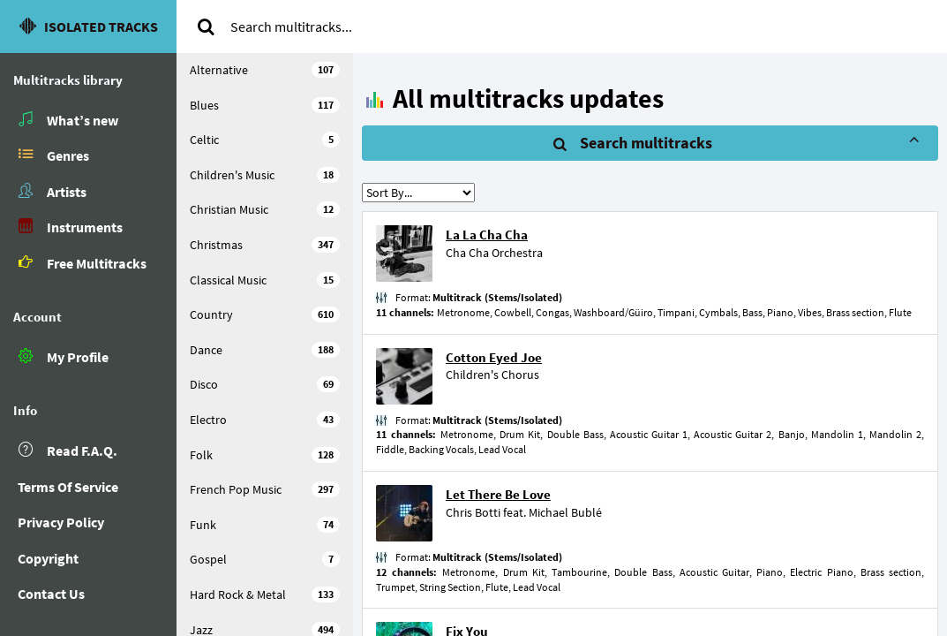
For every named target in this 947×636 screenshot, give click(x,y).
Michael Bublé (565, 512)
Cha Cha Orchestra (494, 253)
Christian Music (265, 209)
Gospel (265, 559)
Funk (265, 525)
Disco (265, 384)
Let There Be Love (498, 494)
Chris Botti (473, 512)
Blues (265, 105)
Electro (265, 420)
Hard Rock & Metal (265, 594)
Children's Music (265, 175)
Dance (265, 350)
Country (265, 314)
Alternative (265, 70)
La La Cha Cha (487, 234)
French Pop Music (265, 489)
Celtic (265, 140)
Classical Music (265, 280)
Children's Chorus (492, 374)
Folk (265, 455)
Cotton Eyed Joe (494, 357)
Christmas (265, 245)
